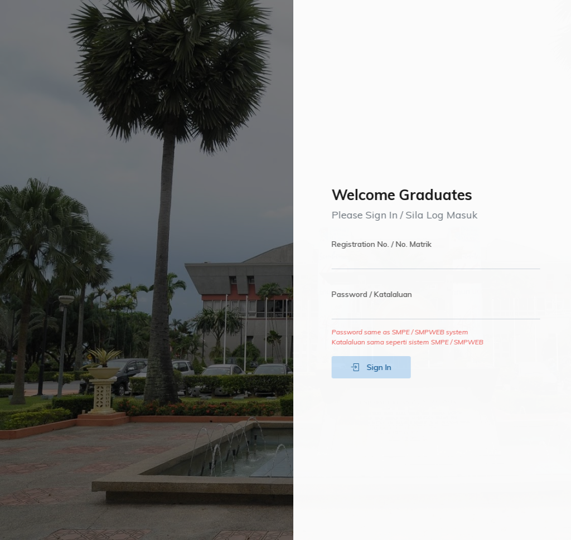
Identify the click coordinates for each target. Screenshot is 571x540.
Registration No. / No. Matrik (387, 244)
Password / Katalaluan (377, 294)
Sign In (376, 367)
